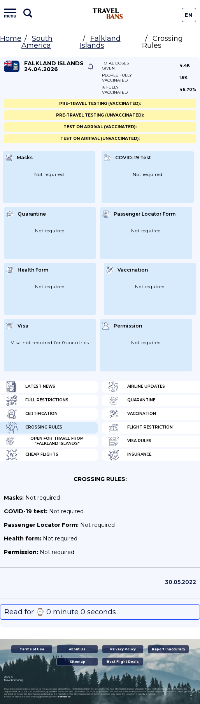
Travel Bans (108, 13)
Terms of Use (31, 649)
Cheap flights (32, 455)
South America (37, 42)
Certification (32, 414)
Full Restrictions (37, 400)
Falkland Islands (100, 42)
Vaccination (132, 414)
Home (10, 38)
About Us (77, 649)
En (189, 15)
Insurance (129, 455)
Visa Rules (129, 441)
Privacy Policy (123, 649)
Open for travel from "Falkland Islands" (45, 441)
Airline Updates (136, 387)
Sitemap (77, 662)
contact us (64, 696)
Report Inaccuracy (168, 649)
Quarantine (131, 400)
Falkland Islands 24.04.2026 (54, 66)
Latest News (30, 387)
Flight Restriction (140, 428)
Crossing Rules (34, 428)
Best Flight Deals (123, 662)
